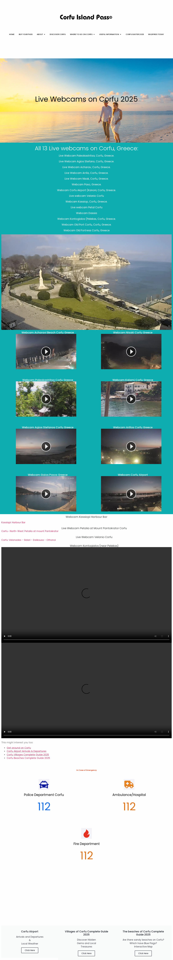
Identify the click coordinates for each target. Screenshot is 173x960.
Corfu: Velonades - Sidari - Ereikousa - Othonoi (28, 540)
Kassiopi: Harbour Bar (13, 522)
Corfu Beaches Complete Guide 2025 (28, 758)
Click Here (30, 950)
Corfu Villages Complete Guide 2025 (28, 754)
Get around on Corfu (19, 747)
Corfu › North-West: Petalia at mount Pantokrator (29, 531)
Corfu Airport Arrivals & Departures (26, 751)
